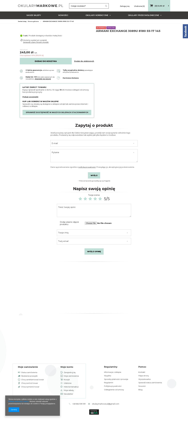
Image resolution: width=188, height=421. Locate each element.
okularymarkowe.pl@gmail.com (106, 404)
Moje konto (67, 367)
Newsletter (68, 394)
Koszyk (67, 379)
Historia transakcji (71, 387)
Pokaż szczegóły (30, 97)
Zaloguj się (125, 6)
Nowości (63, 15)
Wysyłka (107, 376)
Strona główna (33, 21)
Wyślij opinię (94, 251)
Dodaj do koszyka (46, 61)
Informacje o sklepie (112, 372)
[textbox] (89, 6)
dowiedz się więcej (43, 79)
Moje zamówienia (71, 376)
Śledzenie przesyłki (29, 376)
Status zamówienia (29, 372)
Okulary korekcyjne (97, 15)
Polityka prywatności (112, 386)
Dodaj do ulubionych (84, 61)
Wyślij (94, 175)
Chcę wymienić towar (30, 387)
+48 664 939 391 (78, 404)
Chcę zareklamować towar (32, 379)
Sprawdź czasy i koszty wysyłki (36, 42)
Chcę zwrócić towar (29, 383)
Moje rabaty (69, 390)
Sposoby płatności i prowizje (116, 379)
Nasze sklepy (34, 15)
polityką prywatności (87, 167)
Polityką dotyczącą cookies (18, 401)
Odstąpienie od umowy (114, 390)
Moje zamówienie (28, 367)
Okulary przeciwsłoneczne (143, 15)
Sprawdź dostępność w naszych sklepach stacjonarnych (57, 112)
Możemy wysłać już (31, 40)
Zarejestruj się (70, 372)
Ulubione (67, 383)
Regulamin (108, 383)
